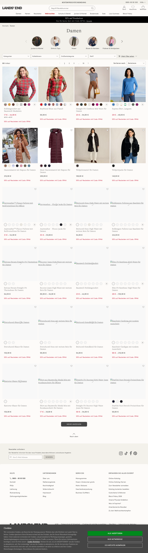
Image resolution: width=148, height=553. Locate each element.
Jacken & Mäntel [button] (80, 13)
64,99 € (7, 294)
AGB (56, 524)
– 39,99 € (46, 411)
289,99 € (44, 176)
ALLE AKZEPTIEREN (115, 533)
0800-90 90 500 (132, 2)
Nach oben (74, 435)
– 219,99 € (118, 353)
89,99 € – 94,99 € (48, 294)
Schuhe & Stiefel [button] (64, 13)
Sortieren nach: (120, 63)
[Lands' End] (12, 8)
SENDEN (49, 457)
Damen (12, 26)
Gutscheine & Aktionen (117, 493)
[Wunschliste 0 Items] (132, 8)
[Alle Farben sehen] (34, 104)
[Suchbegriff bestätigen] (92, 8)
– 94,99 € (82, 115)
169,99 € (79, 176)
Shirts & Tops (55, 48)
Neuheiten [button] (37, 13)
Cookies (85, 524)
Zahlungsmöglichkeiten (18, 496)
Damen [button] (18, 13)
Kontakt (12, 482)
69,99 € (43, 115)
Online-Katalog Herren (117, 482)
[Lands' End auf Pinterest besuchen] (134, 453)
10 (84, 63)
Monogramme (81, 478)
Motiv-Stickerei (81, 485)
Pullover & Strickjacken (111, 48)
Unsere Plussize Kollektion (118, 500)
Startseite (5, 26)
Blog (44, 496)
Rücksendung (15, 493)
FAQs (12, 485)
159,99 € (7, 353)
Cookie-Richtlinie (33, 542)
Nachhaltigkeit (48, 485)
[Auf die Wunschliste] (35, 69)
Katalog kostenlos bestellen (119, 489)
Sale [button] (104, 13)
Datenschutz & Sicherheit (70, 524)
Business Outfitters (82, 493)
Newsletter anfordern (17, 449)
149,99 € (115, 176)
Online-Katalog (114, 478)
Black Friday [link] (127, 13)
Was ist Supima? (115, 503)
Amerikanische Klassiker (118, 507)
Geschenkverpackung (84, 489)
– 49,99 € (118, 115)
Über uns (46, 478)
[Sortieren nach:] (136, 63)
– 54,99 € (10, 235)
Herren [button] (27, 13)
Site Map (112, 524)
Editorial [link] (114, 13)
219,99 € (7, 176)
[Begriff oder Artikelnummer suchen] (72, 8)
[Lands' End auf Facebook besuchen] (130, 453)
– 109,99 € (118, 294)
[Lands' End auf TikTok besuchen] (125, 453)
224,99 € (116, 235)
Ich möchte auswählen (115, 545)
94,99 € (79, 235)
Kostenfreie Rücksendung (74, 2)
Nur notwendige (115, 539)
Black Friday (115, 496)
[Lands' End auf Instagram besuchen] (121, 453)
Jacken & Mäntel (37, 48)
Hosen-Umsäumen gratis (85, 482)
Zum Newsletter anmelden (118, 485)
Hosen (74, 48)
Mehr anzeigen (74, 424)
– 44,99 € (82, 294)
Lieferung (13, 489)
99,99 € (43, 353)
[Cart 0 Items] (143, 8)
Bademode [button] (94, 13)
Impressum (47, 493)
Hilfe (143, 2)
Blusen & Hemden (92, 48)
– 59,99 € (46, 235)
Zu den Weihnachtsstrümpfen (120, 510)
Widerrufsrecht (48, 489)
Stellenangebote (49, 482)
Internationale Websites (127, 524)
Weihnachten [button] (50, 13)
